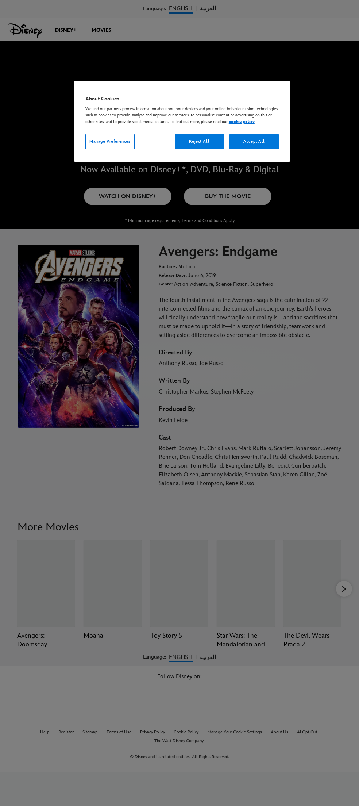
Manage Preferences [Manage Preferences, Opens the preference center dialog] (109, 141)
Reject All (199, 141)
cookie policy (242, 121)
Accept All (254, 141)
